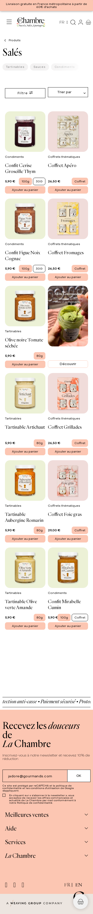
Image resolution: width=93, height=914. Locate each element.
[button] (80, 901)
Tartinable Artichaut (25, 427)
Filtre (25, 93)
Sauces (39, 67)
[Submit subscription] (79, 776)
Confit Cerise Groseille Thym (20, 168)
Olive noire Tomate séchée (24, 342)
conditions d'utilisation (45, 788)
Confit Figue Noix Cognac (22, 255)
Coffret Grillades (65, 427)
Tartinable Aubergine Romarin (24, 517)
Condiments (65, 67)
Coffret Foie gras (65, 514)
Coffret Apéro (62, 165)
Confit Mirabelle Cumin (64, 604)
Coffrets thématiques (64, 157)
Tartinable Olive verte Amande (21, 604)
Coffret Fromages (66, 252)
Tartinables (15, 67)
